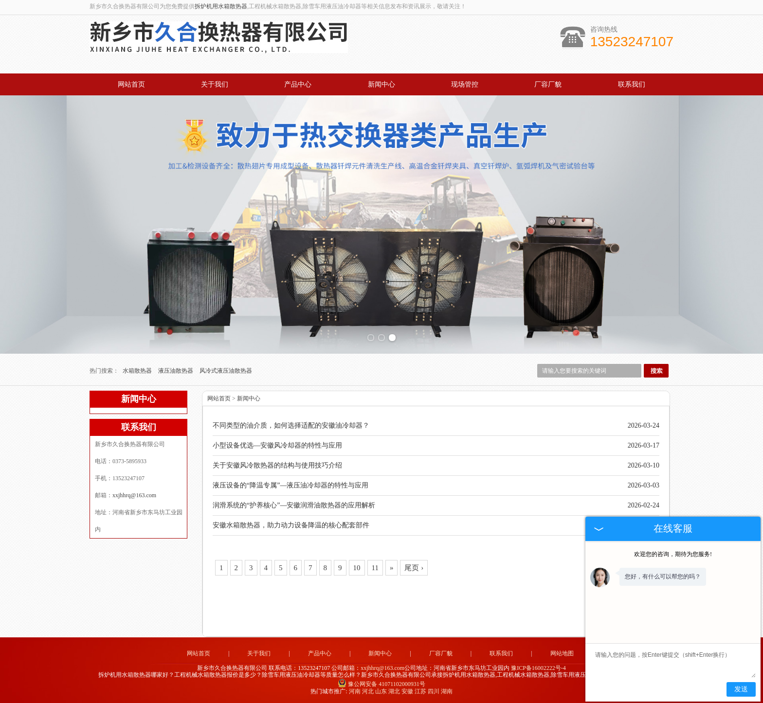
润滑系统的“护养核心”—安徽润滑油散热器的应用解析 (294, 505)
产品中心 (297, 84)
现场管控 (464, 84)
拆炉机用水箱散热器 (221, 6)
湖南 (447, 691)
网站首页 (131, 84)
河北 (368, 691)
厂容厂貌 (548, 84)
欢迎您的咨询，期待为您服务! (673, 554)
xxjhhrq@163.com (134, 495)
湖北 (394, 691)
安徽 (407, 691)
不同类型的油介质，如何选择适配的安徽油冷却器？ (291, 425)
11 (375, 568)
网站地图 (562, 653)
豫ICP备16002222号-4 (538, 668)
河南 (355, 691)
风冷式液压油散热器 (226, 370)
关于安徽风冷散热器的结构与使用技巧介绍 (277, 465)
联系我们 (631, 84)
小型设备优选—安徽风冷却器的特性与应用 (277, 445)
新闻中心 (381, 84)
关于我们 (214, 84)
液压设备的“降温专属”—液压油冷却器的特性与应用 (290, 485)
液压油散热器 (176, 370)
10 (357, 568)
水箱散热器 (138, 370)
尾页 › (413, 568)
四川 (433, 691)
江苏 (420, 691)
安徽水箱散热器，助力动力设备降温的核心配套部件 (291, 525)
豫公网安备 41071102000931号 (381, 684)
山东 (381, 691)
